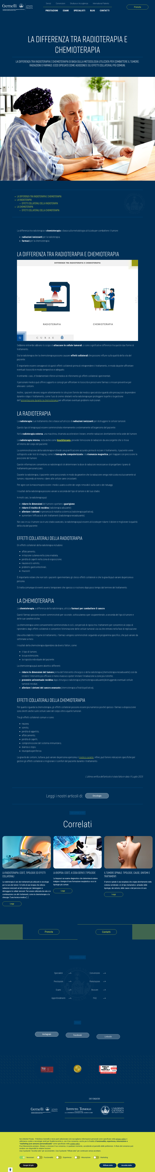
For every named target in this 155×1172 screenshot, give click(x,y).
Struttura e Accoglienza (79, 3)
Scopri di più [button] (28, 1165)
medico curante (86, 757)
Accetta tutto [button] (126, 1165)
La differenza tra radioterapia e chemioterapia (39, 196)
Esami (66, 10)
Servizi (48, 3)
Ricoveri (94, 990)
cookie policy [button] (75, 1144)
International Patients (101, 3)
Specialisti (79, 10)
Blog (92, 10)
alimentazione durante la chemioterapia (39, 400)
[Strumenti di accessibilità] (10, 1169)
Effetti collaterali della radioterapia (40, 203)
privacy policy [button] (121, 1139)
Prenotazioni (95, 981)
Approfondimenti (58, 998)
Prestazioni (52, 10)
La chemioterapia (25, 206)
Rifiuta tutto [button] (108, 1165)
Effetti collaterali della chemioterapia (40, 210)
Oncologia (97, 795)
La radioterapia (24, 199)
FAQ (95, 998)
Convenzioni (60, 3)
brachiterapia (64, 440)
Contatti (104, 10)
